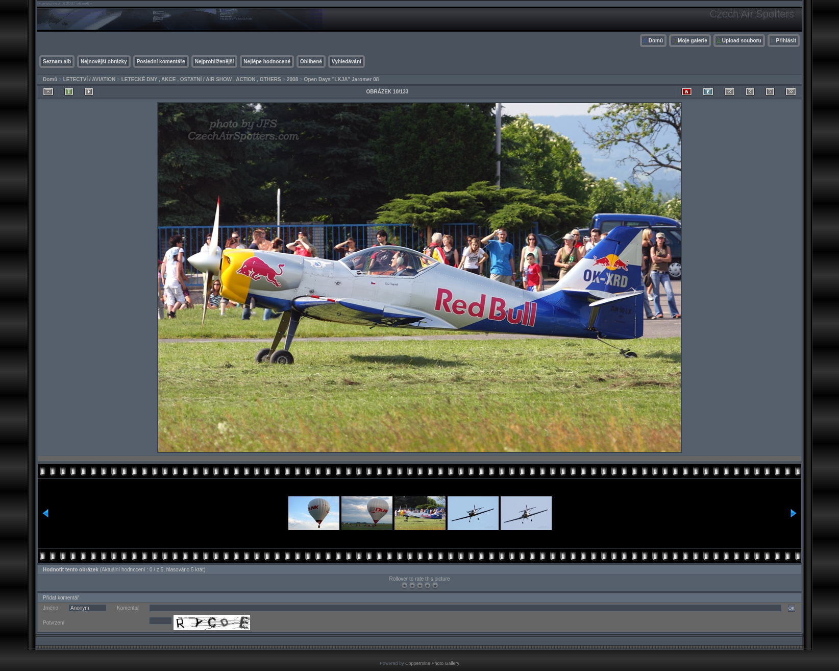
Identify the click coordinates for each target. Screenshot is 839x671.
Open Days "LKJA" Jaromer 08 (341, 79)
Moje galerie (692, 40)
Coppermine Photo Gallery (432, 663)
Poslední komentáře (161, 61)
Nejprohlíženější (214, 61)
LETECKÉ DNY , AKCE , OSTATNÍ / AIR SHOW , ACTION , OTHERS (201, 79)
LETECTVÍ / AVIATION (89, 79)
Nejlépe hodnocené (266, 61)
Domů (656, 40)
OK (791, 608)
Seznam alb (57, 61)
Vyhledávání (346, 61)
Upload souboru (741, 40)
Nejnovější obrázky (104, 61)
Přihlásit (786, 40)
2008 (292, 79)
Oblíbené (311, 61)
